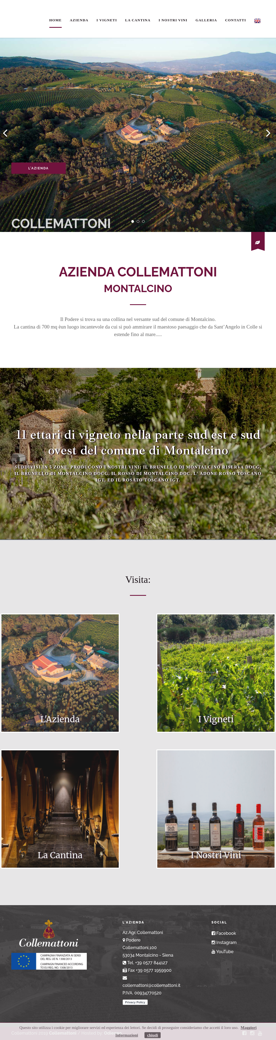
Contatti (235, 20)
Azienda (79, 20)
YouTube (223, 951)
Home (55, 20)
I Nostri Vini (172, 20)
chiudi (152, 1035)
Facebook (224, 933)
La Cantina (137, 20)
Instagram (224, 942)
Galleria (206, 20)
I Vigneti (106, 20)
